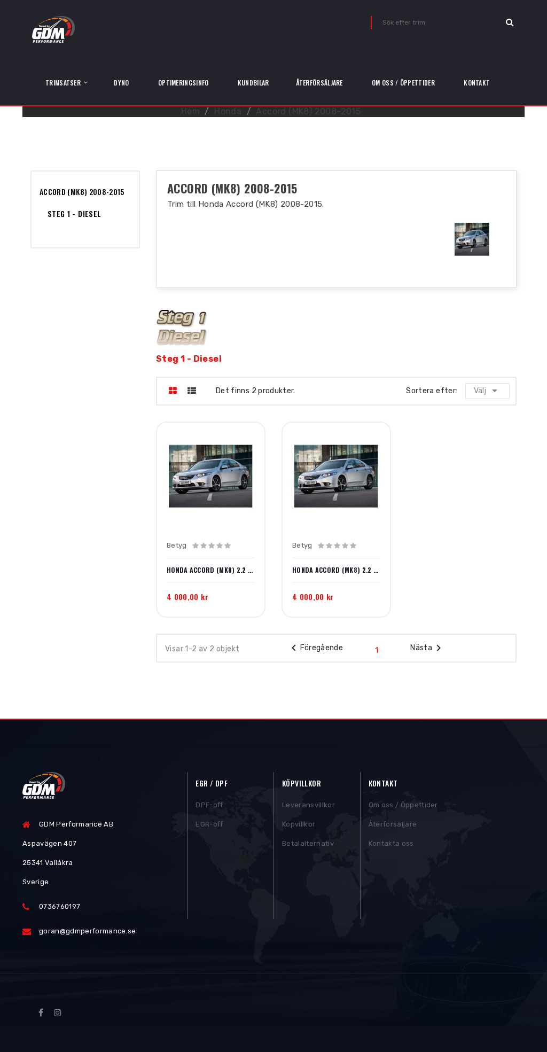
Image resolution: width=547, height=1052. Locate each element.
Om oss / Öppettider (403, 809)
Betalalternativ (308, 848)
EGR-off (209, 828)
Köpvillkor (298, 828)
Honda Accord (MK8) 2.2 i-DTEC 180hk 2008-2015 (336, 570)
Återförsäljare (393, 828)
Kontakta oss (391, 848)
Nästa (427, 648)
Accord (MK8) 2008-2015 (82, 191)
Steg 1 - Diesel (74, 213)
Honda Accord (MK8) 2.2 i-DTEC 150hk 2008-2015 (211, 570)
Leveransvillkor (308, 809)
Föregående (315, 648)
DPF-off (209, 809)
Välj (488, 390)
